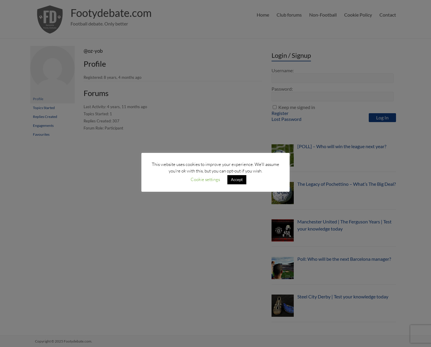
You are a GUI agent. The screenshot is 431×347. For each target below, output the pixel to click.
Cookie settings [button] (205, 179)
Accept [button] (237, 179)
